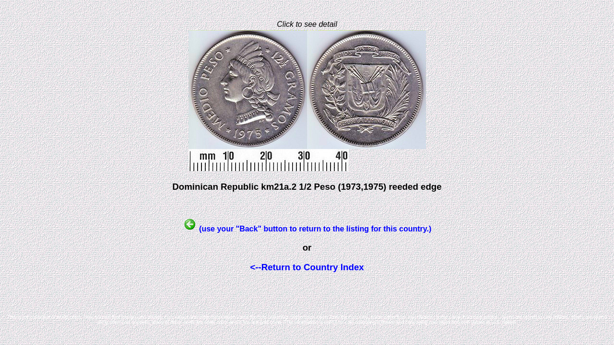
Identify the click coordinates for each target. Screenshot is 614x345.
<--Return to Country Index (307, 267)
